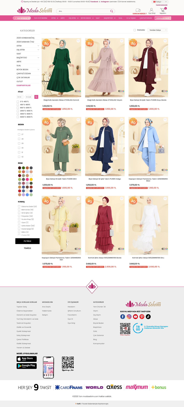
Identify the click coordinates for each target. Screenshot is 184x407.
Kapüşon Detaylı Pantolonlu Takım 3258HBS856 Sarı (61, 259)
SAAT (98, 18)
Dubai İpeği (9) (26, 228)
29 (21, 143)
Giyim (95, 311)
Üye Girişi (71, 323)
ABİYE (63, 18)
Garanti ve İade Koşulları (27, 315)
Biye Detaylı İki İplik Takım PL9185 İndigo (105, 179)
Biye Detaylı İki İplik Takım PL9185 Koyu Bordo (148, 100)
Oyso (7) (23, 222)
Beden (21, 124)
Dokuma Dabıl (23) (27, 206)
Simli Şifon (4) (25, 212)
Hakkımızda (46, 311)
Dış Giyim (97, 315)
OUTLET (20, 81)
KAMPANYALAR (23, 85)
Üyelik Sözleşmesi (24, 331)
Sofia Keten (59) (26, 225)
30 (21, 148)
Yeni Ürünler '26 (99, 307)
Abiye (95, 319)
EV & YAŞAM (130, 18)
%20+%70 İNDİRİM (40, 18)
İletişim (45, 315)
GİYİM (53, 18)
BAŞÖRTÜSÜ (108, 18)
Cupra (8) (24, 235)
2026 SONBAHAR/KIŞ (25, 38)
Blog (95, 339)
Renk (20, 163)
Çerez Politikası (23, 339)
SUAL (120, 18)
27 (20, 134)
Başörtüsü (97, 327)
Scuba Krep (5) (26, 219)
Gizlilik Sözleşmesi (24, 343)
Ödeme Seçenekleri (25, 311)
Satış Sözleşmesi (23, 335)
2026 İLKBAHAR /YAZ (25, 42)
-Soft (78, 395)
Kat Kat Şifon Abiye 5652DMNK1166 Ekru (148, 258)
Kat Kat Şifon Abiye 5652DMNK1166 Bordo (104, 258)
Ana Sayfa (46, 307)
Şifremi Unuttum (74, 311)
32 (20, 157)
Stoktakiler (139, 30)
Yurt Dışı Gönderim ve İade (27, 319)
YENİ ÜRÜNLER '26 (23, 18)
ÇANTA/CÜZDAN (146, 18)
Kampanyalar (99, 343)
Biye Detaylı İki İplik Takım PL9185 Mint (61, 179)
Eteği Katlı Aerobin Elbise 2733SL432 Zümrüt (61, 100)
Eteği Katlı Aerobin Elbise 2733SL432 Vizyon (104, 100)
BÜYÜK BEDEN (86, 18)
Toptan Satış (22, 307)
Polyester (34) (25, 215)
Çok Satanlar (98, 335)
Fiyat (20, 92)
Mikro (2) (23, 231)
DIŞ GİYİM (72, 18)
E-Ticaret (84, 395)
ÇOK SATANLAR (23, 77)
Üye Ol (70, 319)
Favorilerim (72, 315)
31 (20, 152)
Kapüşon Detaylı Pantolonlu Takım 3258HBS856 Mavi (148, 180)
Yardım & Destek (23, 347)
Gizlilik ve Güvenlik (24, 327)
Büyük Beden (98, 323)
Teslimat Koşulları (24, 323)
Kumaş (21, 201)
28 (21, 139)
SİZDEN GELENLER (162, 18)
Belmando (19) (25, 209)
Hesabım (71, 307)
